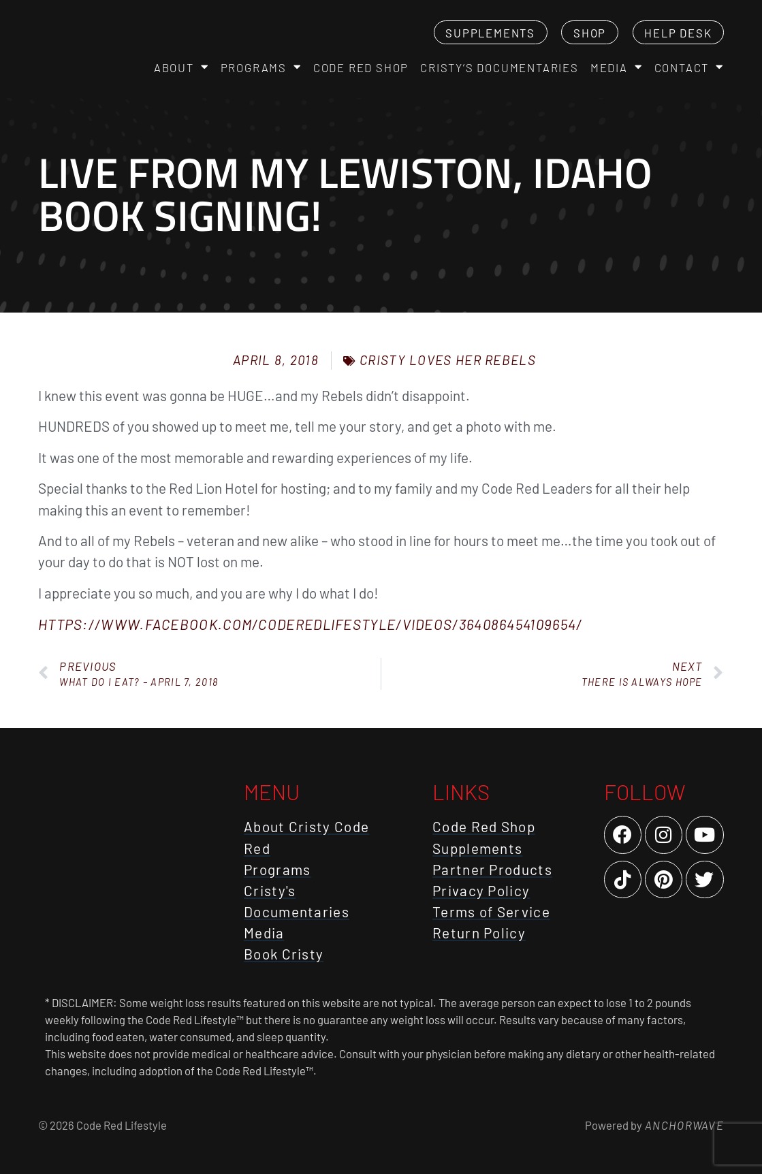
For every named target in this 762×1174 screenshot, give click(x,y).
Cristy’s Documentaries (499, 67)
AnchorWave (683, 1125)
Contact (689, 67)
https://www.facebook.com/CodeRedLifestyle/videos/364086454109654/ (310, 624)
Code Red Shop (361, 67)
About (181, 67)
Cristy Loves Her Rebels (448, 360)
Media (616, 67)
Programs (261, 67)
